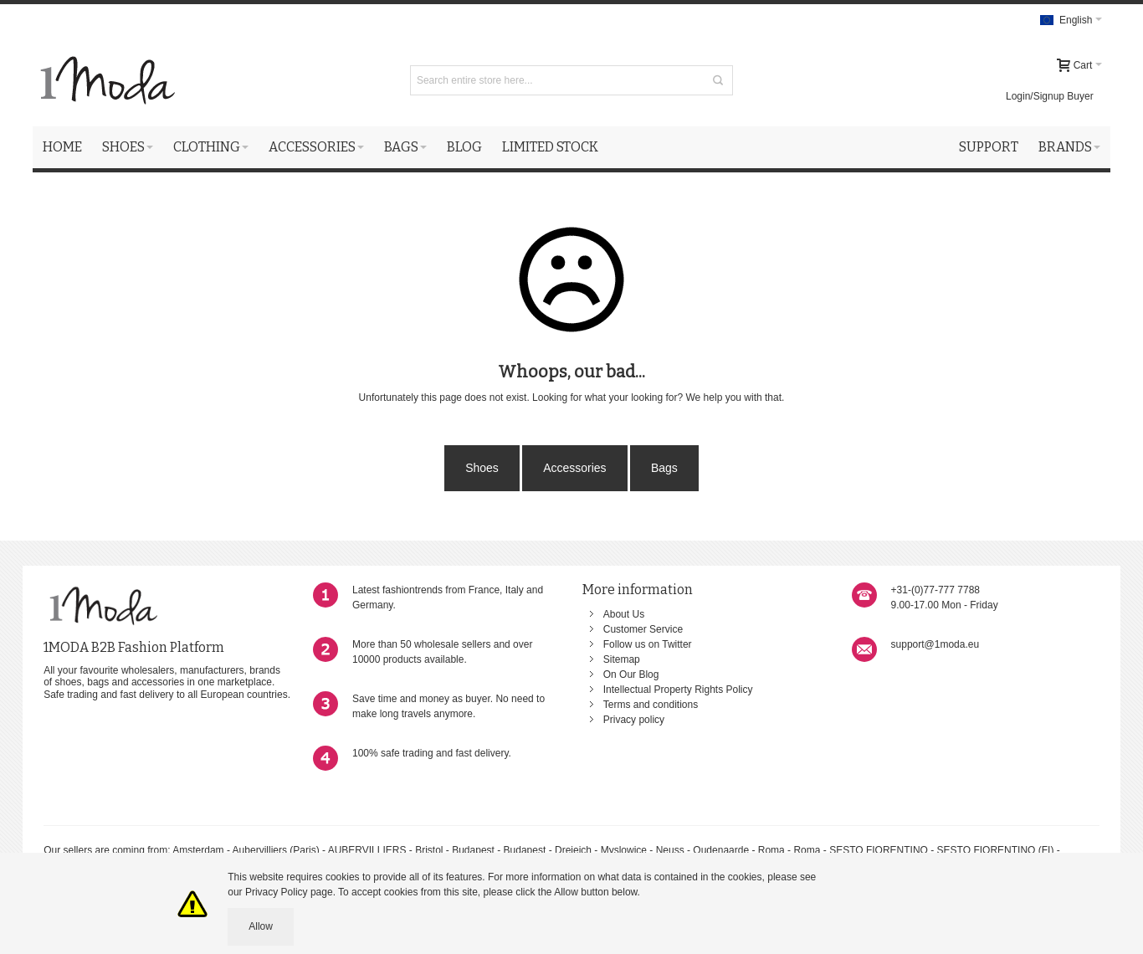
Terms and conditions (650, 704)
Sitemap (621, 659)
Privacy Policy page (289, 892)
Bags (664, 467)
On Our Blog (631, 674)
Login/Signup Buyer (1050, 96)
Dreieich (573, 850)
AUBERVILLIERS (367, 850)
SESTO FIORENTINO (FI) (995, 850)
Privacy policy (633, 720)
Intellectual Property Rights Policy (678, 689)
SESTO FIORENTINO (878, 850)
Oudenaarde (721, 850)
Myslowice (624, 850)
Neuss (670, 850)
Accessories (574, 467)
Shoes (482, 467)
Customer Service (643, 629)
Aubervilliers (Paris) (276, 850)
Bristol (430, 850)
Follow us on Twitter (647, 644)
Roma (771, 850)
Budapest (473, 850)
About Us (623, 614)
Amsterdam (197, 850)
